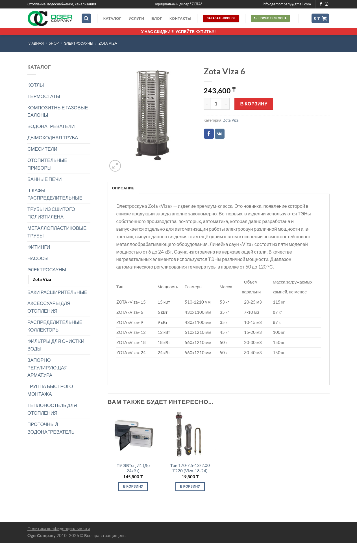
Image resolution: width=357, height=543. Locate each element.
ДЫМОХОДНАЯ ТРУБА (52, 137)
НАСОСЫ (38, 258)
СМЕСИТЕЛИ (42, 149)
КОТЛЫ (35, 85)
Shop (54, 43)
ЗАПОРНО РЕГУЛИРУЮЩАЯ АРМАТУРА (47, 367)
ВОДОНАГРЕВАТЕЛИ (51, 126)
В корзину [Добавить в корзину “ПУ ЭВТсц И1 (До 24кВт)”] (133, 486)
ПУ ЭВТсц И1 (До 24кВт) (133, 468)
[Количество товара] (216, 104)
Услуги (136, 18)
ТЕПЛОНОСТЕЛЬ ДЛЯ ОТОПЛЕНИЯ (52, 409)
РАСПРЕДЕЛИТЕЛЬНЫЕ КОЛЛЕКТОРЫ (54, 326)
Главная (35, 43)
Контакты (180, 18)
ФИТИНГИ (38, 247)
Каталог (112, 18)
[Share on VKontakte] (220, 134)
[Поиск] (86, 18)
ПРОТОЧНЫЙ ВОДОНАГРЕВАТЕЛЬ (51, 428)
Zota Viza (108, 43)
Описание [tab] (123, 188)
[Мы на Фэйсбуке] (321, 4)
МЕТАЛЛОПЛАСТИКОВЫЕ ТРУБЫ (56, 232)
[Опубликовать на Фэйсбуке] (209, 134)
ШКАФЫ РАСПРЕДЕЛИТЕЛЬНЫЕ (54, 194)
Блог (156, 18)
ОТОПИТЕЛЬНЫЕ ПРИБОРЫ (47, 164)
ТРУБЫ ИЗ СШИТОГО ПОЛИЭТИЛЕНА (51, 213)
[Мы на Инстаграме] (326, 4)
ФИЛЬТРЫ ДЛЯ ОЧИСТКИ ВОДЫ (55, 345)
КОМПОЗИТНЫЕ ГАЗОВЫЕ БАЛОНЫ (57, 111)
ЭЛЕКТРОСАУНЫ (78, 43)
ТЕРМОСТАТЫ (43, 96)
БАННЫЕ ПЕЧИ (44, 179)
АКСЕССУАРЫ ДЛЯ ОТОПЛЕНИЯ (48, 307)
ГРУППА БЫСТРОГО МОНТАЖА (50, 390)
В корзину (253, 103)
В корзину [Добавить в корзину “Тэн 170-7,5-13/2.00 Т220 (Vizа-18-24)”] (190, 486)
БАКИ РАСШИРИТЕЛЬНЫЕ (57, 292)
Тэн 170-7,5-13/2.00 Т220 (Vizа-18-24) (190, 468)
